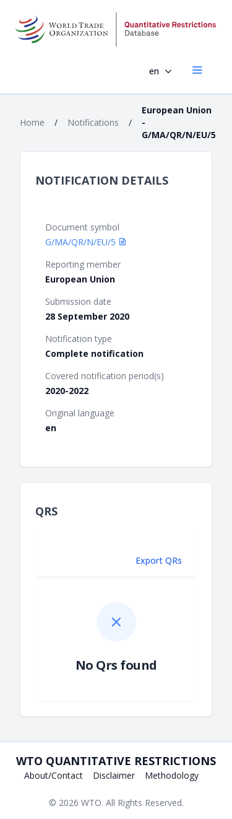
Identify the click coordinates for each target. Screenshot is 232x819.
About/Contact (53, 775)
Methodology (172, 775)
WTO (91, 802)
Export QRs (158, 560)
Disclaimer (114, 775)
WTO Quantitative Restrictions (116, 760)
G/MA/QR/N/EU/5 (86, 242)
